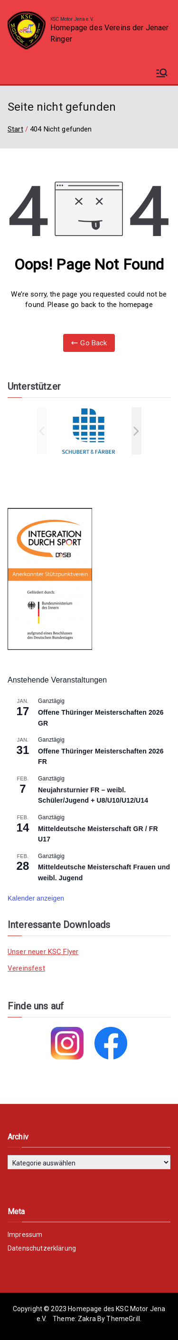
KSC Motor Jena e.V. (72, 19)
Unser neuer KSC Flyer (43, 951)
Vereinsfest (26, 968)
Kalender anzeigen (36, 898)
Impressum (25, 1234)
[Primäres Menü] (161, 72)
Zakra (87, 1318)
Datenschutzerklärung (42, 1248)
